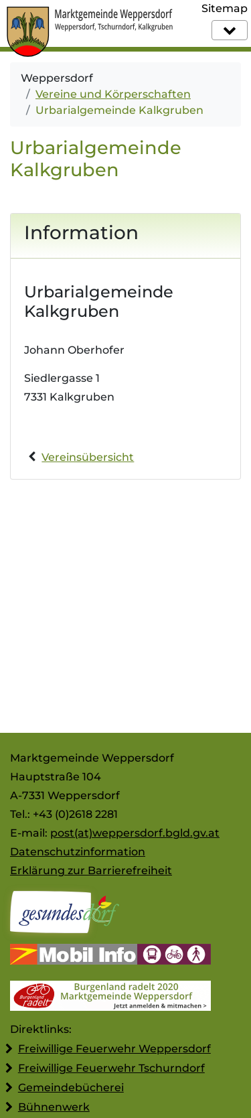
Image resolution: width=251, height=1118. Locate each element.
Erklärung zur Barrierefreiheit (91, 870)
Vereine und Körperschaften (113, 94)
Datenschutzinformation (77, 851)
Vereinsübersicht (87, 457)
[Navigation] (230, 30)
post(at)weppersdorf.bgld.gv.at (135, 833)
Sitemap (224, 8)
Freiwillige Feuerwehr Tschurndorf (111, 1068)
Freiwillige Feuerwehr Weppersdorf (114, 1048)
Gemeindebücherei (71, 1087)
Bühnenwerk (54, 1107)
